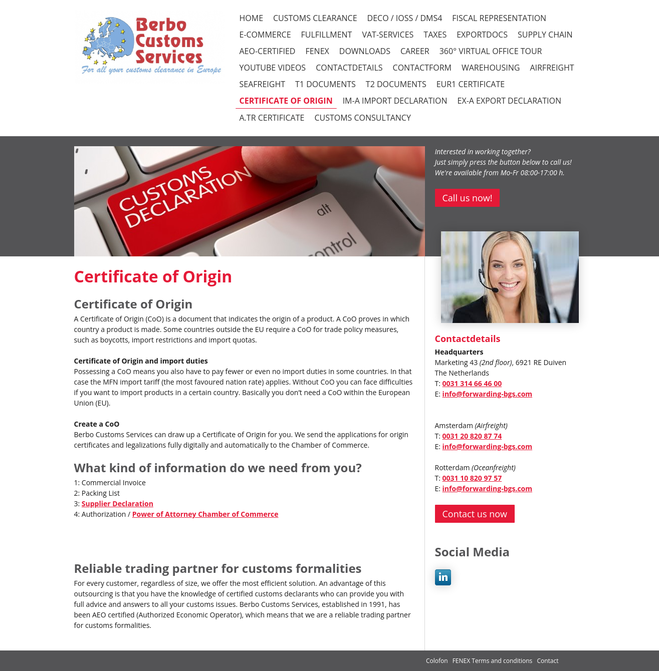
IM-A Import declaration (395, 100)
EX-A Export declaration (509, 100)
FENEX (317, 51)
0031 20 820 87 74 (472, 436)
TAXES (435, 34)
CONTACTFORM (422, 67)
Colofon (437, 660)
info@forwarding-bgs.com (487, 394)
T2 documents (396, 84)
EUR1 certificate (470, 84)
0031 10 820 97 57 (472, 478)
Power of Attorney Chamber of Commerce (205, 514)
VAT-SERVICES (387, 34)
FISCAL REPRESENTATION (499, 18)
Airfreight (552, 67)
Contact (547, 660)
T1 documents (325, 84)
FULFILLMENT (326, 34)
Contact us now (475, 514)
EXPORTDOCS (482, 34)
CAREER (414, 51)
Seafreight (263, 84)
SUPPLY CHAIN (545, 34)
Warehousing (491, 67)
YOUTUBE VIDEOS (273, 67)
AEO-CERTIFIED (268, 51)
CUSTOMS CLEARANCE (315, 18)
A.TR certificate (272, 117)
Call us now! (468, 198)
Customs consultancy (362, 117)
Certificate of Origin (286, 100)
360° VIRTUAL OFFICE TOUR (491, 51)
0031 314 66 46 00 (472, 383)
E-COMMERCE (265, 34)
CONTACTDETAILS (349, 67)
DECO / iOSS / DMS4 (405, 18)
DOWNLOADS (364, 51)
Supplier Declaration (117, 503)
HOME (252, 18)
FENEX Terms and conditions (493, 660)
